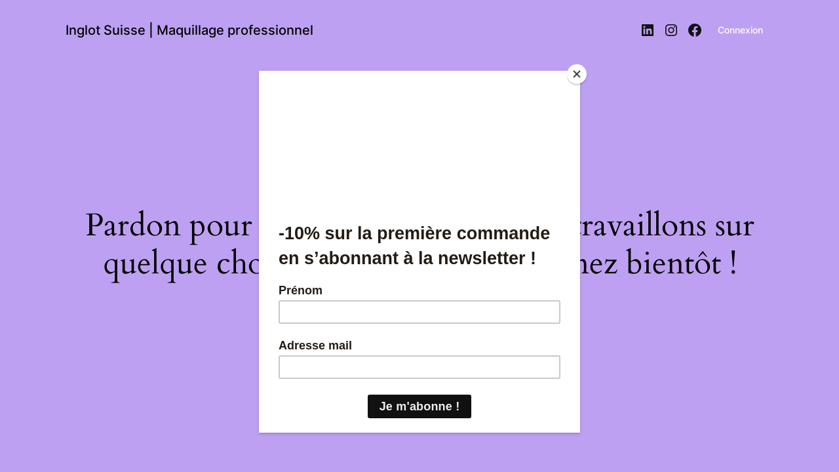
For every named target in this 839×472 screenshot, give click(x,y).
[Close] (577, 74)
